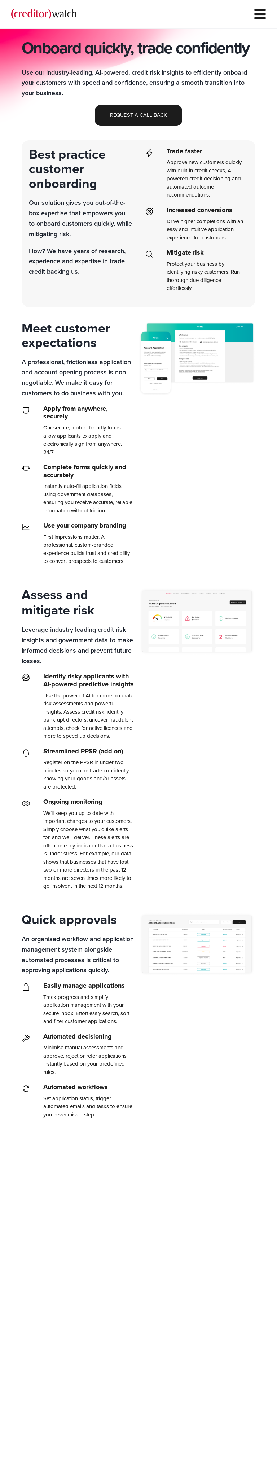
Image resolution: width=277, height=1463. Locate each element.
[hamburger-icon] (260, 14)
